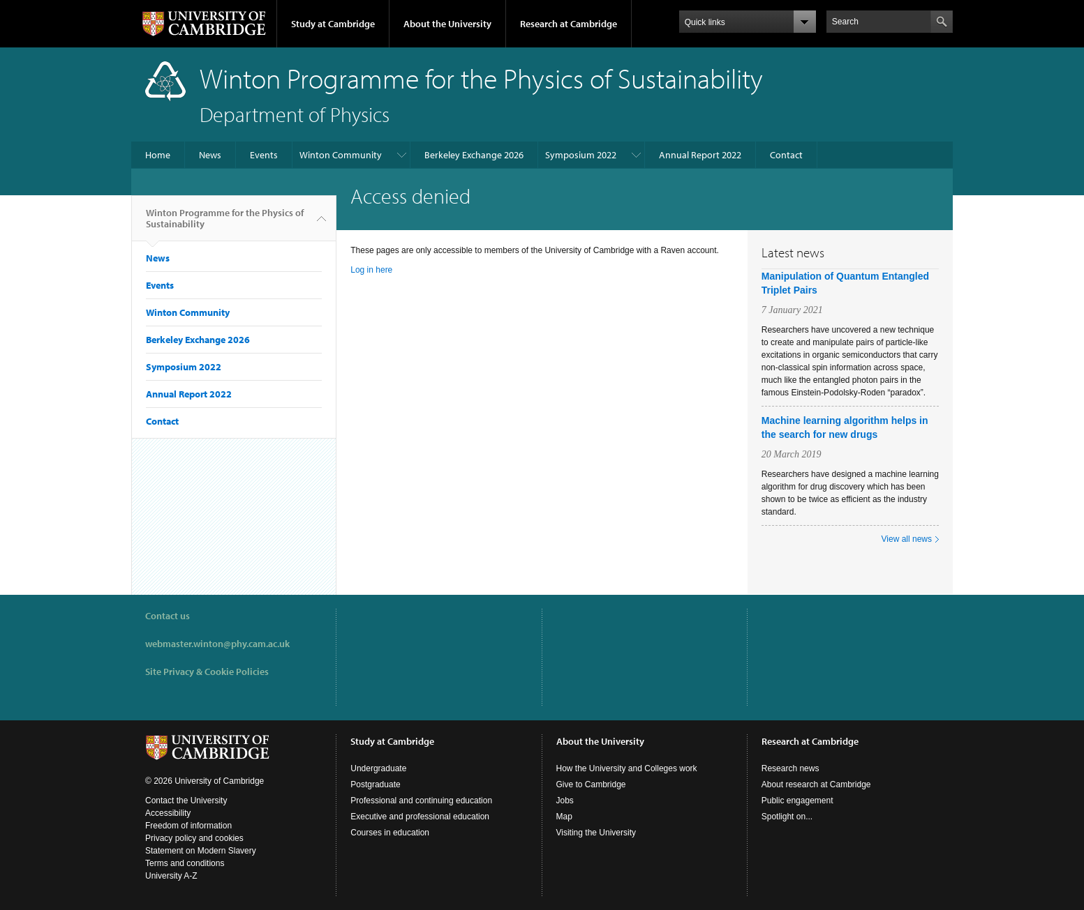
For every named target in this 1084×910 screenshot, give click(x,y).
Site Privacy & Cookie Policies (207, 671)
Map (564, 816)
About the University (447, 23)
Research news (790, 768)
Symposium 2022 (580, 155)
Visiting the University (596, 832)
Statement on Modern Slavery (200, 851)
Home (157, 155)
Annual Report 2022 (700, 155)
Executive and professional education (419, 816)
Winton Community (340, 155)
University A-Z (171, 876)
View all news (907, 539)
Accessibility (168, 813)
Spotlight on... (787, 816)
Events (264, 155)
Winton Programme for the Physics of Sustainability (225, 223)
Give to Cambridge (591, 784)
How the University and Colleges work (626, 768)
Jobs (565, 800)
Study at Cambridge (333, 23)
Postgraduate (375, 784)
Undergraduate (378, 768)
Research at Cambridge (568, 23)
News (210, 155)
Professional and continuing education (421, 800)
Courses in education (389, 832)
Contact (786, 155)
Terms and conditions (184, 863)
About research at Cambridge (816, 784)
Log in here (371, 270)
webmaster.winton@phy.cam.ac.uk (217, 643)
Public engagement (797, 800)
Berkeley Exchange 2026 (474, 155)
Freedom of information (188, 826)
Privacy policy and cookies (194, 838)
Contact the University (186, 800)
